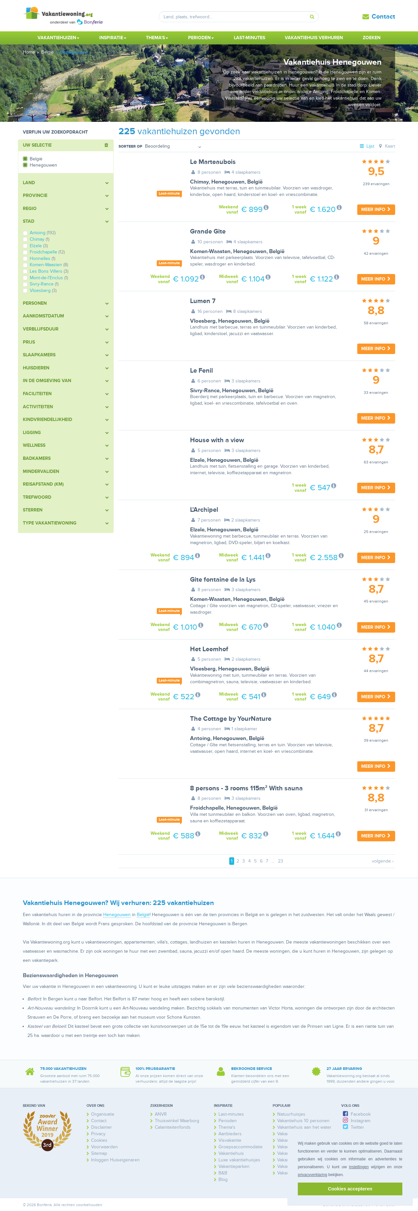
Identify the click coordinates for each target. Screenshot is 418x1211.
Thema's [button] (157, 37)
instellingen (359, 1167)
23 (280, 861)
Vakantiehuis (231, 1153)
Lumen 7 (203, 301)
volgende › (383, 861)
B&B (222, 1173)
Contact (383, 17)
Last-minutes (249, 37)
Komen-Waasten (210, 251)
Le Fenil (201, 371)
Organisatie (102, 1114)
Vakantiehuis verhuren (314, 37)
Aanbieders (230, 1134)
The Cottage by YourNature (230, 719)
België (255, 182)
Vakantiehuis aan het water (304, 1127)
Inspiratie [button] (112, 37)
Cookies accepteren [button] (350, 1188)
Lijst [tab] (367, 146)
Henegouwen (228, 182)
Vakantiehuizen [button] (58, 37)
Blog (223, 1179)
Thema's (226, 1127)
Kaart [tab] (386, 146)
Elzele (197, 460)
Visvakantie (229, 1140)
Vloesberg (203, 321)
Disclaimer (101, 1127)
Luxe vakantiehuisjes (239, 1160)
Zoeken (371, 37)
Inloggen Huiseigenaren (115, 1160)
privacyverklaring (312, 1174)
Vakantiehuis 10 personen (303, 1120)
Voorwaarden (104, 1147)
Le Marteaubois (213, 162)
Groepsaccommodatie (240, 1147)
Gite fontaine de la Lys (223, 580)
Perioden (227, 1120)
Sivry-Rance (204, 390)
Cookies (99, 1140)
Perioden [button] (201, 37)
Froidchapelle (207, 808)
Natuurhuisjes (291, 1114)
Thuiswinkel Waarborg (177, 1120)
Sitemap (99, 1153)
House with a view (217, 440)
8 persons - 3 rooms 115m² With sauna (246, 788)
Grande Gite (208, 231)
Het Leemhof (209, 649)
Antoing (200, 738)
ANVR (161, 1114)
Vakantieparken (233, 1166)
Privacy (98, 1134)
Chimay (199, 182)
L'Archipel (204, 510)
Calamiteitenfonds (173, 1127)
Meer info (376, 209)
